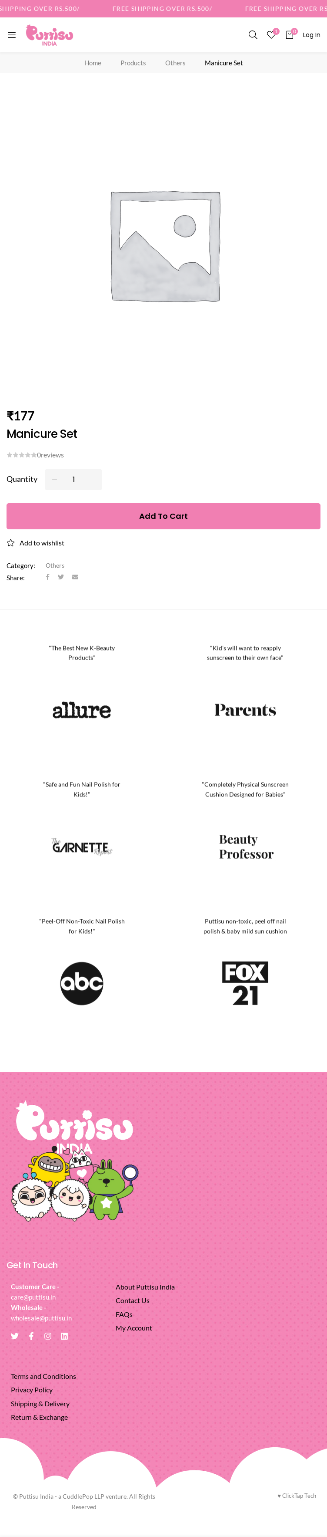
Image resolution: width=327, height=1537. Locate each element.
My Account (134, 1328)
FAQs (124, 1314)
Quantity (22, 479)
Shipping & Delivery (40, 1403)
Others (175, 63)
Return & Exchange (39, 1417)
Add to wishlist (42, 542)
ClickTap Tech (296, 1495)
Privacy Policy (32, 1389)
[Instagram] (48, 1336)
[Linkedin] (64, 1336)
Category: (21, 565)
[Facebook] (47, 577)
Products (133, 63)
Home (92, 63)
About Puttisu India (145, 1287)
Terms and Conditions (43, 1376)
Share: (16, 578)
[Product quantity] (73, 479)
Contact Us (133, 1300)
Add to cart (163, 516)
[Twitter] (60, 577)
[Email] (75, 577)
